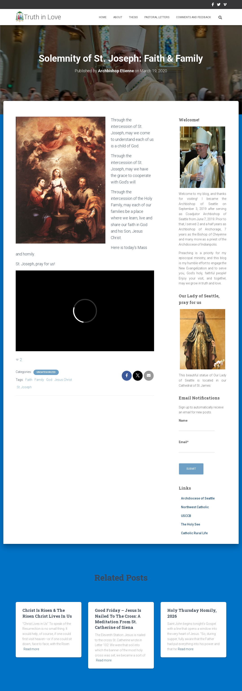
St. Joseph (24, 387)
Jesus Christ (63, 379)
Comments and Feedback (193, 17)
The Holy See (190, 524)
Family (39, 379)
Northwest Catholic (195, 507)
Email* (197, 446)
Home (103, 17)
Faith (28, 379)
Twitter (218, 5)
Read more (31, 649)
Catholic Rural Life (194, 533)
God (49, 379)
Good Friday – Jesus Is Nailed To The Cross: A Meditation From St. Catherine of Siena (118, 619)
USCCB (186, 516)
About (117, 17)
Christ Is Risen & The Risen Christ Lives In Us (47, 613)
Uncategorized (46, 372)
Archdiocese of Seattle (198, 498)
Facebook (213, 5)
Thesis (133, 17)
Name (197, 425)
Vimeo (225, 5)
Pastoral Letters (156, 17)
